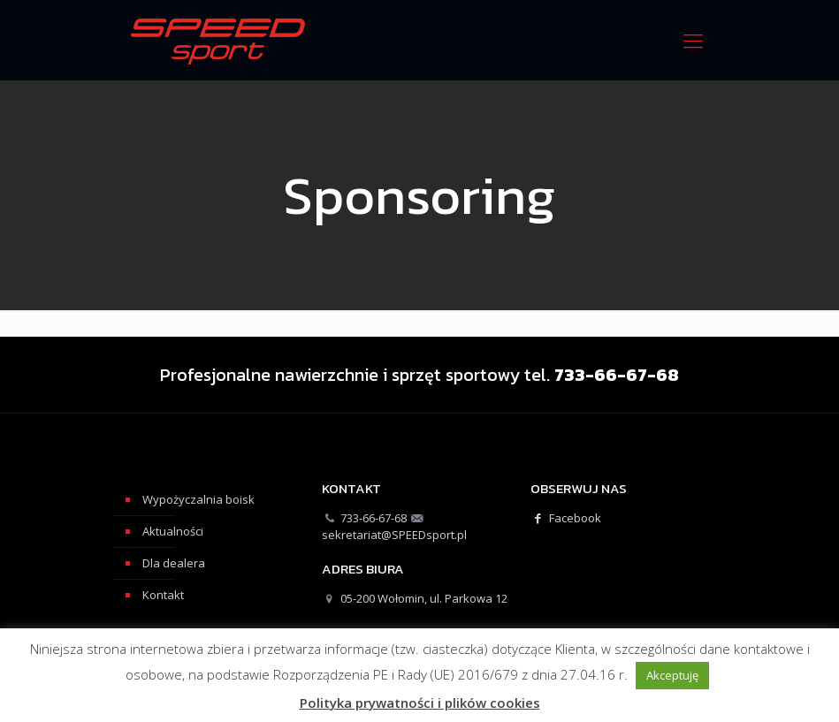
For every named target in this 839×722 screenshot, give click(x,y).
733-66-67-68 (373, 518)
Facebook (565, 518)
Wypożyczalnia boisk (198, 499)
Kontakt (163, 595)
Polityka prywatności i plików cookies (420, 703)
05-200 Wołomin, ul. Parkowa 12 (423, 598)
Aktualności (172, 531)
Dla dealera (173, 563)
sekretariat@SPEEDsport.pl (394, 535)
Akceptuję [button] (672, 675)
